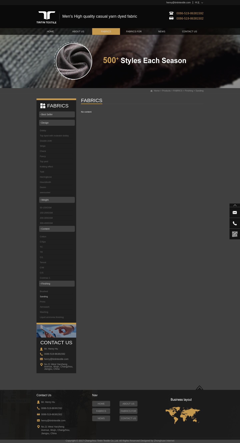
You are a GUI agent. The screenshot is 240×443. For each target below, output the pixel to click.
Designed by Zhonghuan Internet (157, 440)
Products (166, 90)
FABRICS (177, 90)
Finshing (189, 90)
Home (157, 90)
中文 (197, 2)
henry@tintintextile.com (178, 2)
